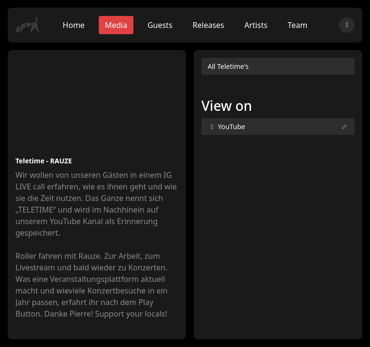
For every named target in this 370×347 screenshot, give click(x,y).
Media (116, 25)
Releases (208, 25)
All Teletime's (228, 66)
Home (74, 25)
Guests (159, 25)
